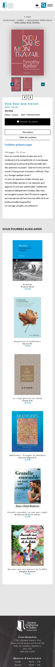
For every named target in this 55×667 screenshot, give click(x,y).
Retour (27, 17)
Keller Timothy (12, 107)
